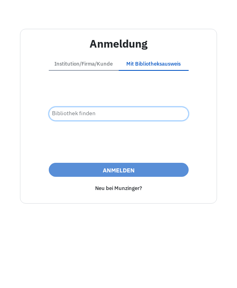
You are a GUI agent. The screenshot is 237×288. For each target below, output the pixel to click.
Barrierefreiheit (82, 273)
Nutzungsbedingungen (182, 273)
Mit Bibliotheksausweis (153, 63)
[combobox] (119, 114)
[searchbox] (119, 114)
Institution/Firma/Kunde (83, 63)
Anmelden (119, 170)
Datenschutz (127, 273)
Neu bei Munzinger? (118, 188)
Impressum (39, 273)
